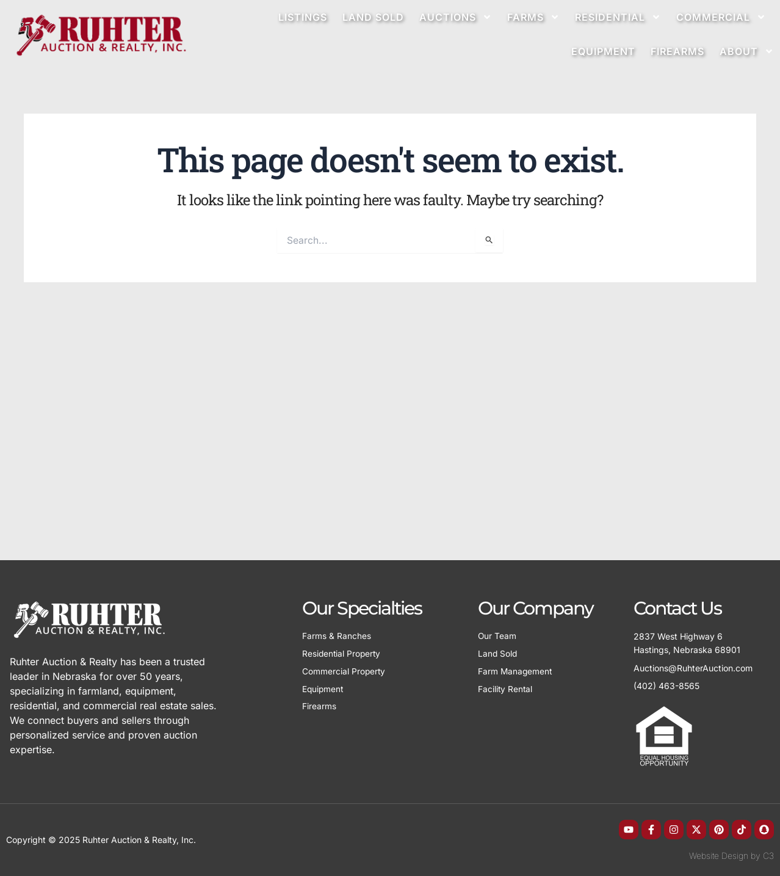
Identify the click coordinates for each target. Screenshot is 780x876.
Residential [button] (618, 17)
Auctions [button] (455, 17)
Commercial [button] (721, 17)
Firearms (677, 51)
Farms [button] (533, 17)
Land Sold (373, 17)
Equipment (603, 51)
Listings (302, 17)
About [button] (747, 51)
